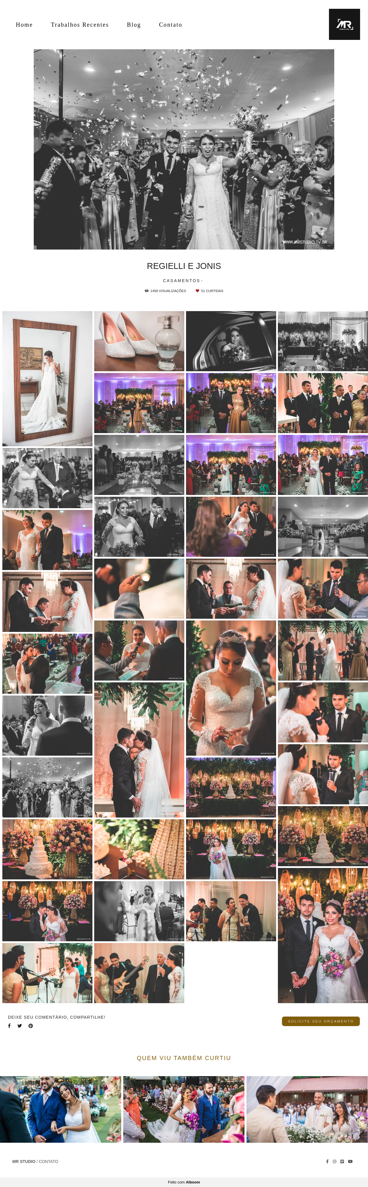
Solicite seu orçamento (321, 1021)
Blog (134, 24)
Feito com (184, 1182)
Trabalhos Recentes (80, 24)
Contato (170, 24)
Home (24, 24)
